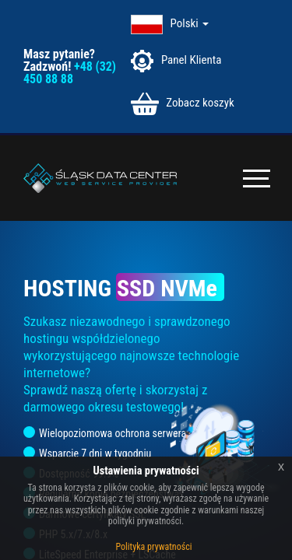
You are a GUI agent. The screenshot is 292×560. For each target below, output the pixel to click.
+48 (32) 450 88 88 (69, 72)
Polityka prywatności (154, 546)
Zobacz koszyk (182, 104)
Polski (190, 23)
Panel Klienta (176, 61)
